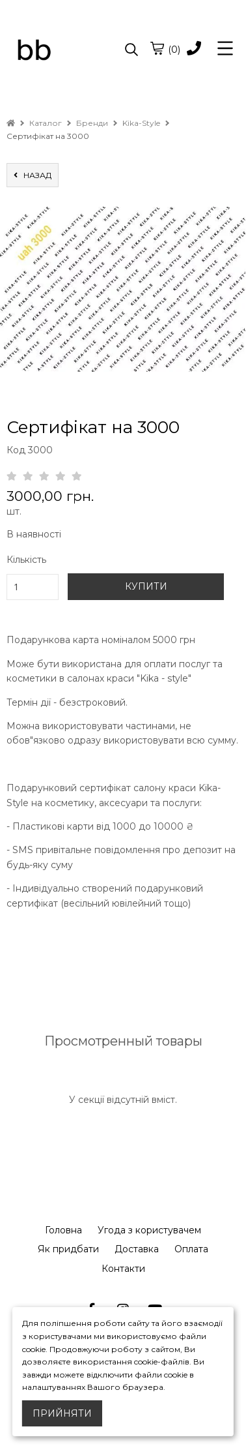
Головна (63, 1230)
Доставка (137, 1249)
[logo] (65, 50)
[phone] (194, 49)
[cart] (156, 48)
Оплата (191, 1249)
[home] (11, 123)
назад (32, 175)
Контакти (123, 1268)
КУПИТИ (146, 586)
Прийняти (62, 1413)
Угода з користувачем (149, 1230)
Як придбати (68, 1249)
